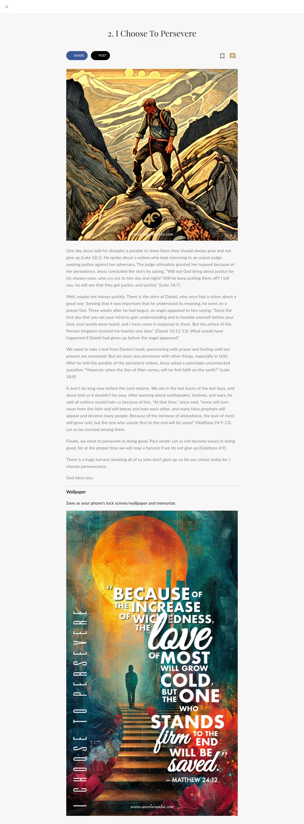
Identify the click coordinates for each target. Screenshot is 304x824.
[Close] (6, 6)
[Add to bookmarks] (222, 56)
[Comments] (232, 56)
